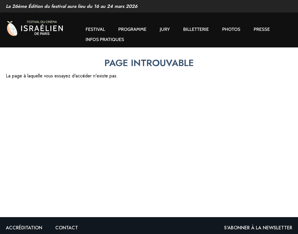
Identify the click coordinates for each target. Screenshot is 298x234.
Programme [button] (132, 29)
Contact (66, 227)
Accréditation (24, 227)
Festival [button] (95, 29)
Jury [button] (165, 29)
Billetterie (196, 29)
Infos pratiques (105, 39)
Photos (231, 29)
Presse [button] (261, 29)
